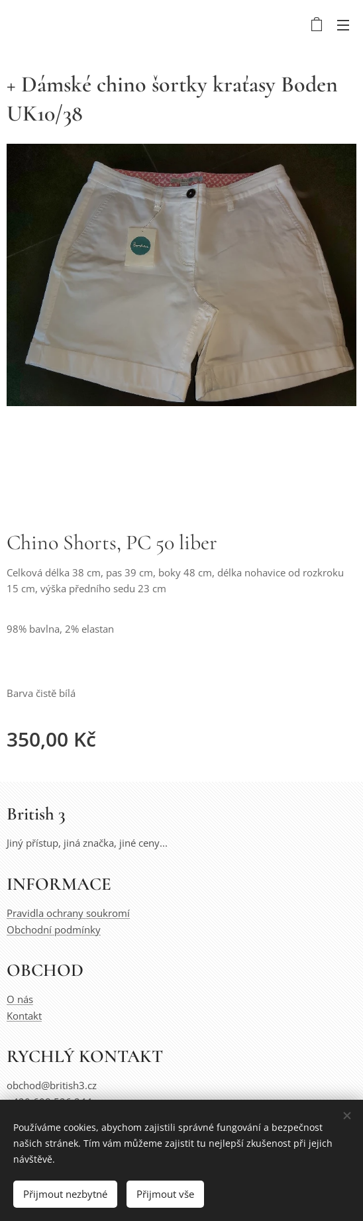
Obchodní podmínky (54, 929)
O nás (20, 999)
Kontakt (24, 1015)
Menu (343, 25)
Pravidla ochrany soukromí (68, 913)
